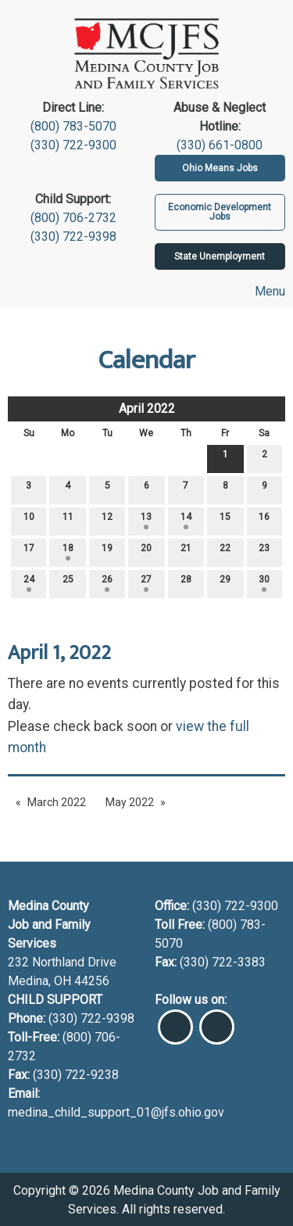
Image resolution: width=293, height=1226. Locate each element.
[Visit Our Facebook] (175, 1020)
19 (107, 552)
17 (28, 552)
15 (225, 520)
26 (107, 583)
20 (146, 552)
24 (28, 583)
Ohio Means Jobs (220, 168)
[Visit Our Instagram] (217, 1020)
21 (185, 552)
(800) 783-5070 (73, 126)
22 (225, 552)
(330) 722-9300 (73, 145)
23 (264, 552)
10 (28, 520)
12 (107, 520)
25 (68, 583)
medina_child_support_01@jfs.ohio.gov (116, 1112)
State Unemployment (219, 256)
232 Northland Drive (62, 962)
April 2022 (147, 408)
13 (146, 520)
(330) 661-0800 (220, 145)
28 (185, 583)
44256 (91, 980)
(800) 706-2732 (73, 217)
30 (264, 583)
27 (146, 583)
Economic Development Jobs (219, 212)
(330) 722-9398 (73, 236)
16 (264, 520)
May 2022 (129, 802)
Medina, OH (41, 980)
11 (68, 520)
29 (225, 583)
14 (185, 520)
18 (68, 552)
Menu (263, 291)
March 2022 (56, 802)
